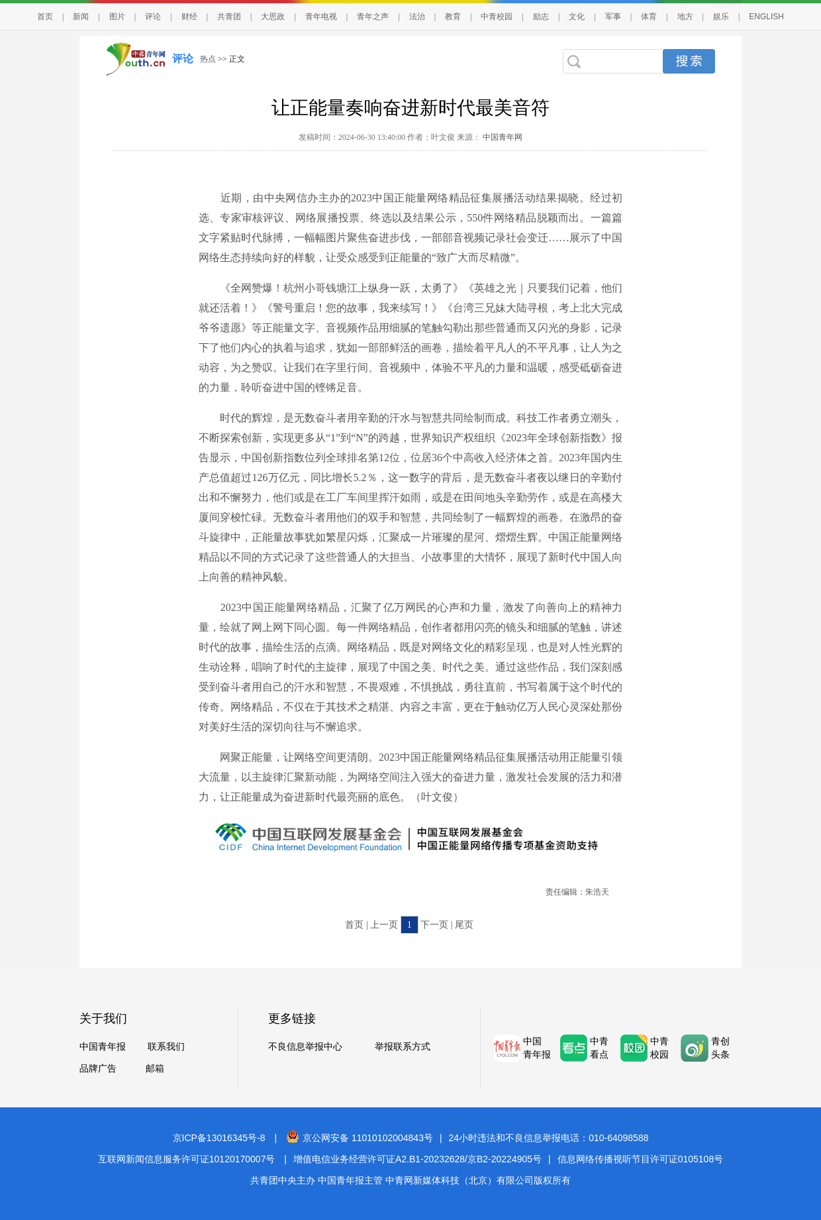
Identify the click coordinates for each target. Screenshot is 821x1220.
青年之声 (373, 16)
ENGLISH (766, 16)
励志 (541, 16)
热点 (208, 59)
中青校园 (496, 16)
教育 (453, 16)
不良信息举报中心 (305, 1047)
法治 (417, 16)
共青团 (229, 16)
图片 (117, 16)
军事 (613, 16)
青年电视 (321, 16)
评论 (153, 16)
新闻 (81, 16)
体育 (649, 16)
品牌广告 (98, 1069)
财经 (189, 16)
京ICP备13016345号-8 (219, 1138)
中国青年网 (502, 137)
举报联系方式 (402, 1047)
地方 (685, 16)
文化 (577, 16)
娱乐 (721, 16)
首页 (45, 16)
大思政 (273, 16)
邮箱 (155, 1069)
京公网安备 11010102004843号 (359, 1138)
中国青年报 (102, 1047)
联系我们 (166, 1047)
